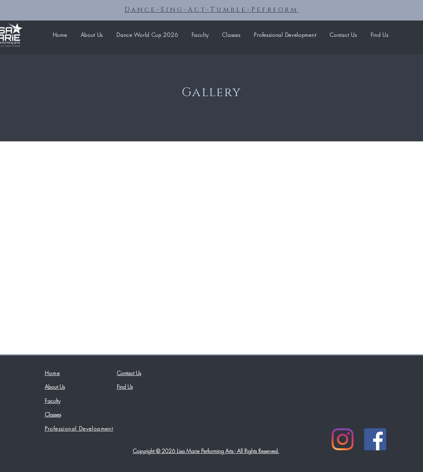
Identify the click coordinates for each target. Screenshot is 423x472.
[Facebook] (375, 439)
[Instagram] (343, 439)
